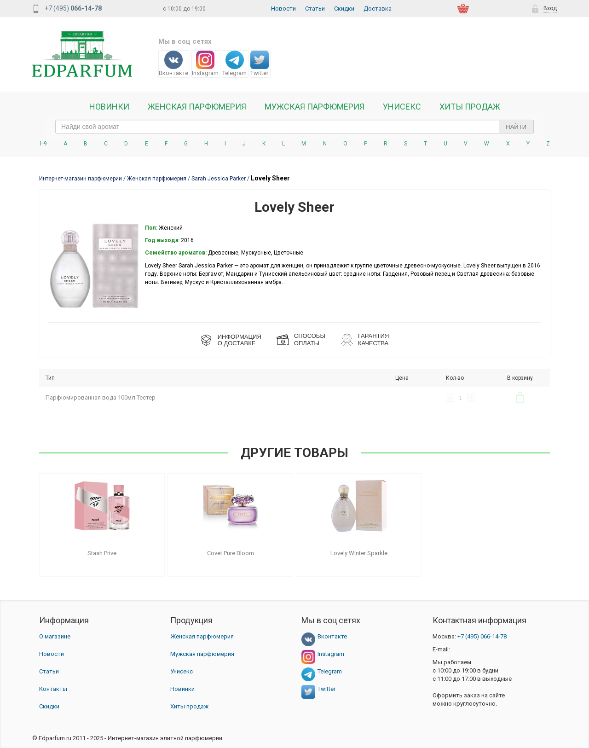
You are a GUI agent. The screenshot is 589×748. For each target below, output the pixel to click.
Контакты (53, 688)
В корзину (519, 397)
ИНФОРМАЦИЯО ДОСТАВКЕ (239, 340)
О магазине (54, 636)
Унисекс (402, 107)
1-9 (43, 143)
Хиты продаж (469, 107)
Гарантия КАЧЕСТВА (373, 339)
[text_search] (294, 126)
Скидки (344, 8)
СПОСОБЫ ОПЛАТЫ (309, 339)
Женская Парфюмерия (197, 107)
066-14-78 (482, 636)
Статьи (315, 8)
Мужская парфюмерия (314, 107)
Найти (516, 126)
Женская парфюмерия (202, 636)
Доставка (378, 8)
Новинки (109, 107)
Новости (283, 8)
